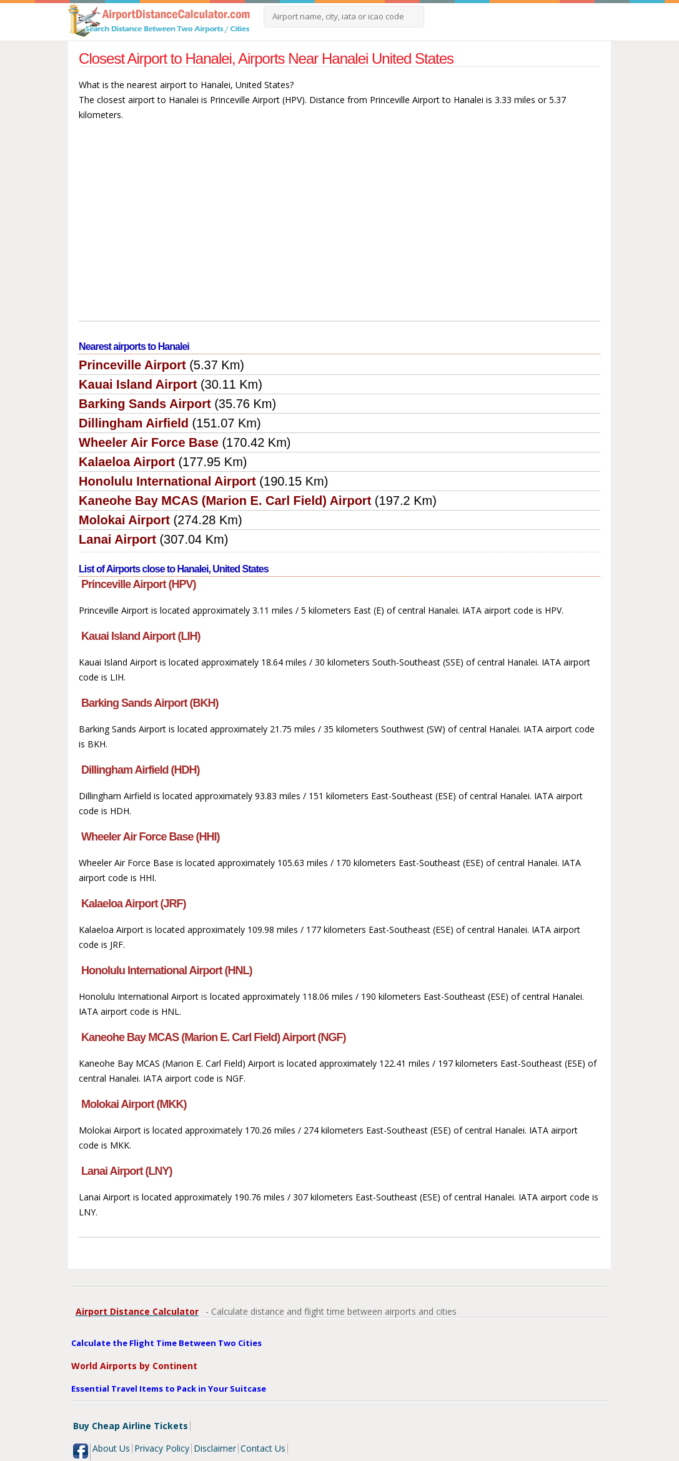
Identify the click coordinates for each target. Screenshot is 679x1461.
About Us (111, 1448)
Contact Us (262, 1448)
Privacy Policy (161, 1448)
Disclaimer (215, 1448)
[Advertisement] (339, 226)
